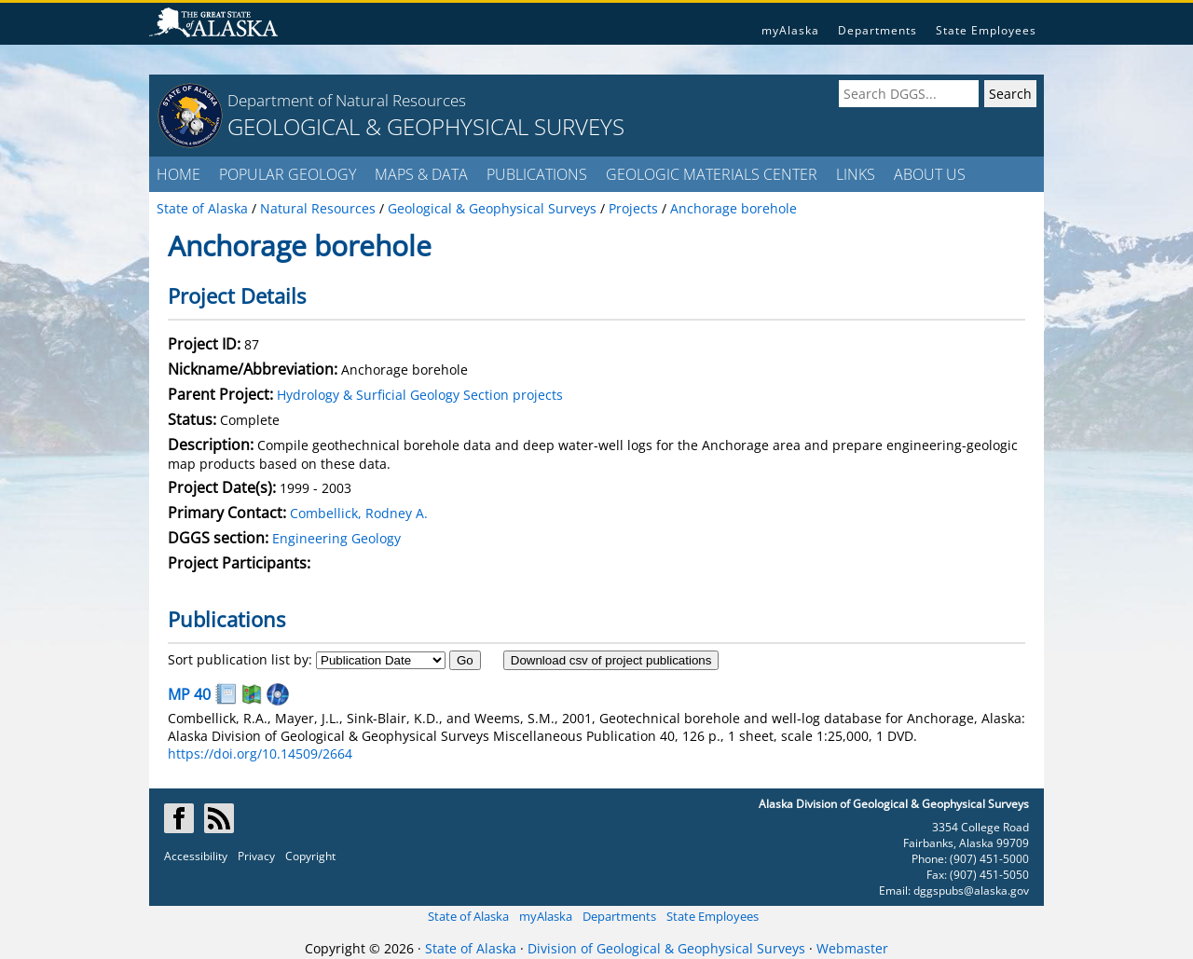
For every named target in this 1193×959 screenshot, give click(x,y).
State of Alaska (468, 916)
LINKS (855, 174)
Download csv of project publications (611, 660)
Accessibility (195, 856)
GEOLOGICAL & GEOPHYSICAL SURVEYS (425, 126)
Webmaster (852, 948)
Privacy (256, 856)
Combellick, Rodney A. (359, 513)
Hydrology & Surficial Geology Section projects (420, 395)
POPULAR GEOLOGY (287, 174)
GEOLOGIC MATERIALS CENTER (711, 174)
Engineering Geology (336, 538)
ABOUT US (930, 174)
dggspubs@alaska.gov (971, 890)
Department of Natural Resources (346, 100)
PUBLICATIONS (537, 174)
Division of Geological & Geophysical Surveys (666, 948)
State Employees (986, 30)
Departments (877, 30)
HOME (178, 174)
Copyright (310, 856)
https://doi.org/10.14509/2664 (260, 753)
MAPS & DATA (421, 174)
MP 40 (189, 694)
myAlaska (790, 30)
